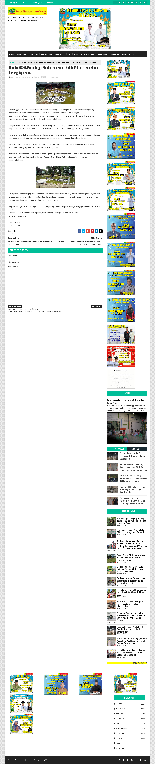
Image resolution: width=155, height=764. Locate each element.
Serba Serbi (22, 54)
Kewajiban (14, 2)
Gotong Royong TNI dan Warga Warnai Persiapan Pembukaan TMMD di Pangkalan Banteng (131, 557)
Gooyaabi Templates (42, 759)
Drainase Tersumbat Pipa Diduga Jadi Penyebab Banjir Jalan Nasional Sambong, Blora (133, 456)
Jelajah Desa (46, 54)
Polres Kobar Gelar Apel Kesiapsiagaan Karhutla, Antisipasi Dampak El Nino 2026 (131, 592)
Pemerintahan (87, 54)
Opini (76, 54)
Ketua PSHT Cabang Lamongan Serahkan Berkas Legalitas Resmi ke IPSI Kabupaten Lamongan (133, 478)
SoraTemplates (20, 759)
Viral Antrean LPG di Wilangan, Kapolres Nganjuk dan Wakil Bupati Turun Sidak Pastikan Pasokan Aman (133, 467)
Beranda (25, 2)
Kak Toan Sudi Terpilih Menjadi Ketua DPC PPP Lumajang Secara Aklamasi (131, 531)
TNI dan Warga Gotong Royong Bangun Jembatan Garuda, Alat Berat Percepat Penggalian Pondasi (131, 521)
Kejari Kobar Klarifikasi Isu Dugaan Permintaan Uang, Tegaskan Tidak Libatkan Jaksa (130, 604)
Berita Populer (117, 449)
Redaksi (50, 2)
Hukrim (34, 54)
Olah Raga (60, 54)
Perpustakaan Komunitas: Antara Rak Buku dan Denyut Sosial (125, 402)
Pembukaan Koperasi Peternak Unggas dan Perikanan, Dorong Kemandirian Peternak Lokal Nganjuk (131, 580)
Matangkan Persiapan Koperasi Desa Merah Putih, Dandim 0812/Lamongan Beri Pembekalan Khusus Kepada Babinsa (131, 617)
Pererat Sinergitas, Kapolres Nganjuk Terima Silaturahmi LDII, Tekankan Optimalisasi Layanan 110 (131, 652)
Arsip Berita (137, 449)
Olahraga (120, 718)
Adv (69, 54)
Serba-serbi (21, 62)
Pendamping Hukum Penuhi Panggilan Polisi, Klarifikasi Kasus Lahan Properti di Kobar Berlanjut (132, 501)
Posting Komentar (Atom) (27, 309)
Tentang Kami (37, 2)
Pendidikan (102, 54)
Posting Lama (96, 306)
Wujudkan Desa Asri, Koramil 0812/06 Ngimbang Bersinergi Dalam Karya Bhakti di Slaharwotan (131, 569)
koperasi (119, 714)
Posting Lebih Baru (15, 306)
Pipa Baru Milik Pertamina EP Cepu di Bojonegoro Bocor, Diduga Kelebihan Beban (132, 489)
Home (11, 54)
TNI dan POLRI (128, 54)
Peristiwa (114, 54)
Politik (118, 743)
